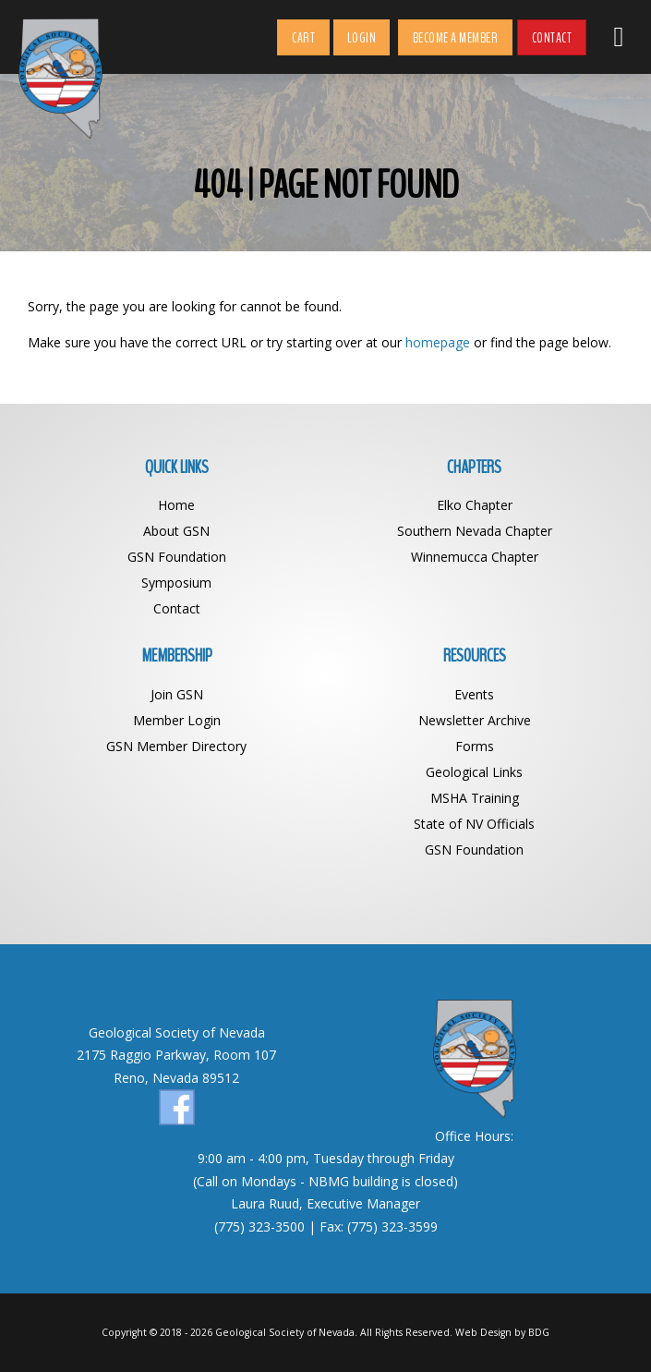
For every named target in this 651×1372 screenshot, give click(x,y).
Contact (552, 38)
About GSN (176, 531)
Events (474, 694)
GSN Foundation (176, 556)
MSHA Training (474, 798)
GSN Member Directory (176, 746)
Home (176, 505)
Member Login (177, 720)
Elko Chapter (474, 505)
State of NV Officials (474, 823)
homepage (437, 342)
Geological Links (474, 772)
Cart (303, 38)
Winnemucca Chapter (474, 556)
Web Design (483, 1332)
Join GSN (177, 694)
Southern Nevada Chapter (474, 531)
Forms (474, 746)
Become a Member (456, 38)
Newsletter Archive (474, 720)
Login (362, 38)
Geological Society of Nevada (285, 1332)
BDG (538, 1332)
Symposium (176, 582)
